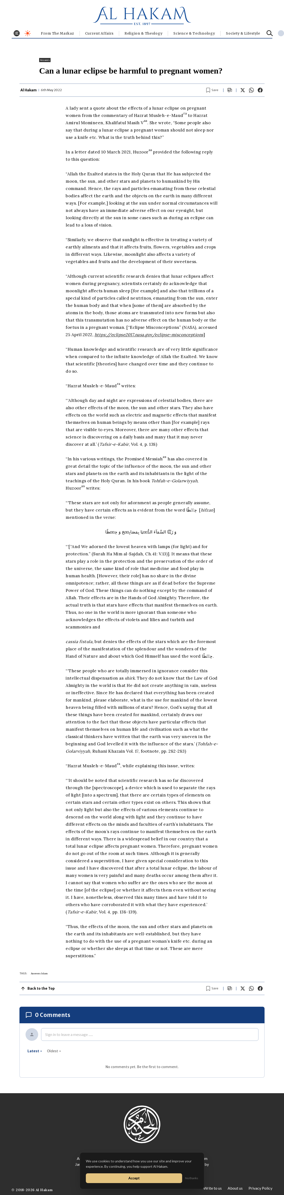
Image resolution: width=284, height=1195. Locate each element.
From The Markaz (57, 33)
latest (34, 1051)
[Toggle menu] (17, 33)
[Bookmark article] (212, 90)
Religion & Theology (143, 33)
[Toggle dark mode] (28, 33)
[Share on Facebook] (260, 90)
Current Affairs (99, 33)
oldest (54, 1051)
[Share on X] (242, 90)
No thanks (191, 1178)
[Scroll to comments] (229, 90)
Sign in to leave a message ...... (69, 1034)
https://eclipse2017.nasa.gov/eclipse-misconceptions (149, 334)
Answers (45, 60)
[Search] (269, 33)
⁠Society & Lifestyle (243, 33)
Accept (134, 1178)
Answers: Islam (39, 973)
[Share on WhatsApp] (251, 90)
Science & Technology (194, 33)
